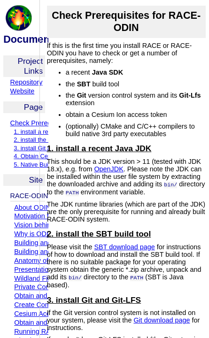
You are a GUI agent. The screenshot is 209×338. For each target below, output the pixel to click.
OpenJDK (108, 169)
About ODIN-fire (38, 207)
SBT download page (124, 246)
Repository (26, 82)
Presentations (34, 269)
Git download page (161, 319)
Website (22, 91)
